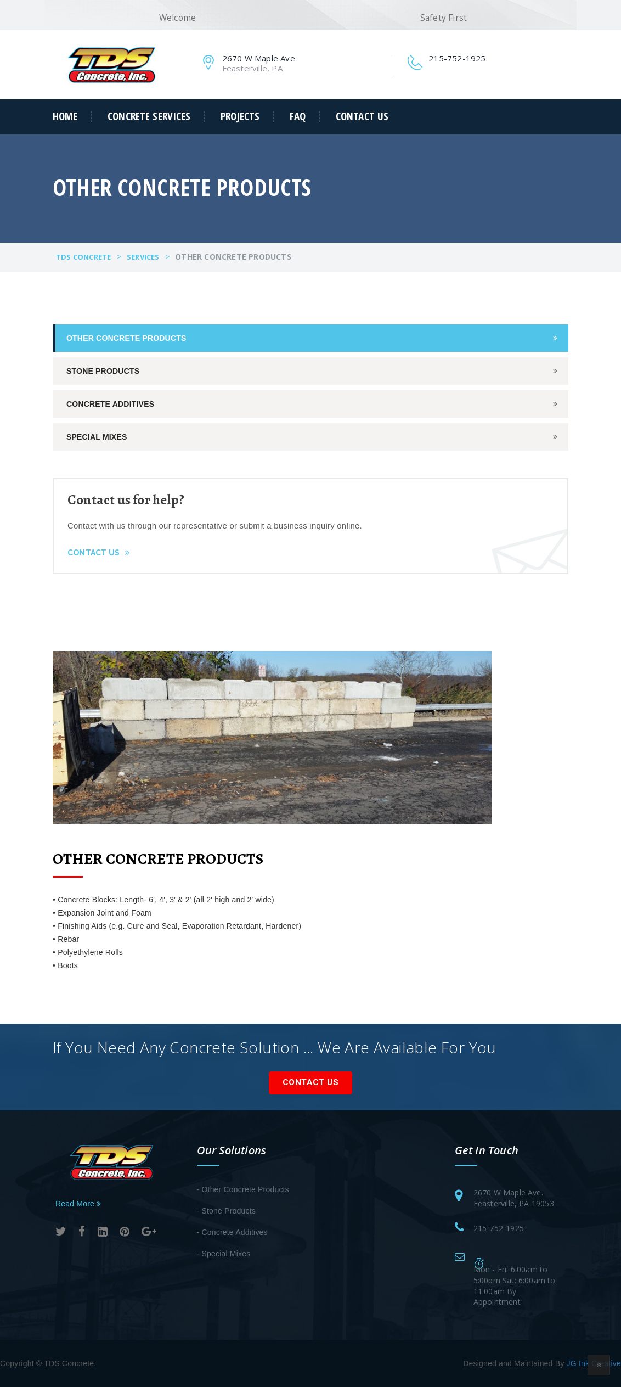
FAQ (298, 116)
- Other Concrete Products (243, 1189)
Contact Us (362, 116)
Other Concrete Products (126, 338)
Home (65, 116)
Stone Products (102, 371)
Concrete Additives (110, 404)
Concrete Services (149, 116)
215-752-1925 (498, 1228)
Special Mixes (96, 437)
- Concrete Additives (232, 1232)
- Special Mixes (224, 1253)
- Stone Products (226, 1210)
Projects (240, 116)
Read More (78, 1203)
